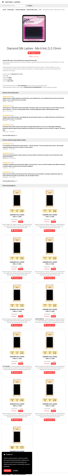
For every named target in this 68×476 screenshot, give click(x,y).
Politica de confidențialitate (19, 474)
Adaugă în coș (34, 53)
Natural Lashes (12, 2)
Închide (15, 470)
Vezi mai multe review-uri (10, 135)
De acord (7, 470)
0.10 (40, 9)
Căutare (29, 5)
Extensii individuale (20, 9)
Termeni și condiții (6, 474)
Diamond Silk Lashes (32, 9)
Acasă (4, 9)
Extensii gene (10, 9)
